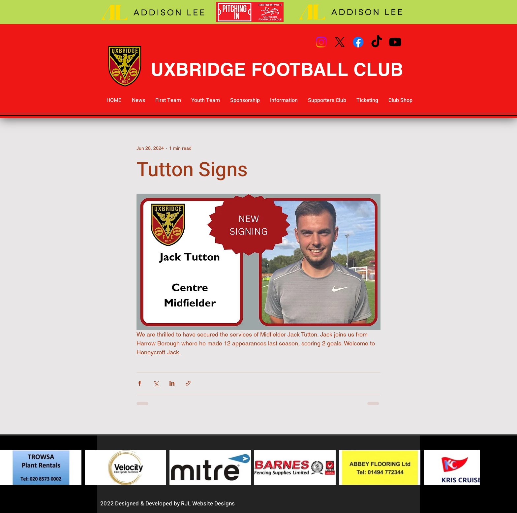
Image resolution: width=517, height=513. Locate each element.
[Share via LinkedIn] (172, 383)
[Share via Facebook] (140, 383)
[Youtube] (395, 42)
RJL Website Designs (208, 503)
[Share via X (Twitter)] (156, 383)
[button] (168, 100)
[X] (340, 42)
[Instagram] (321, 42)
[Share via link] (188, 383)
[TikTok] (377, 42)
